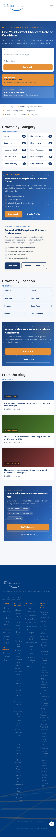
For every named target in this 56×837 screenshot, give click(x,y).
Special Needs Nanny (44, 660)
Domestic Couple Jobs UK (18, 723)
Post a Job (12, 265)
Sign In (6, 643)
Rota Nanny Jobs (18, 635)
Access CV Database (34, 265)
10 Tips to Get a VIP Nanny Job (44, 706)
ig (13, 597)
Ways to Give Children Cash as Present (44, 765)
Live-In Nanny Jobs (18, 625)
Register (6, 653)
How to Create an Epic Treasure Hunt (44, 739)
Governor (30, 666)
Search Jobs (28, 67)
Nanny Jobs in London (18, 616)
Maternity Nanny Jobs (18, 674)
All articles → (7, 379)
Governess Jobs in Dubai (18, 714)
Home (6, 608)
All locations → (8, 286)
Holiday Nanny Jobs (18, 653)
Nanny (31, 608)
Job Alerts (6, 656)
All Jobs (18, 610)
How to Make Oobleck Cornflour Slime (44, 780)
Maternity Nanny (31, 619)
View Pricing (28, 359)
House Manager (31, 626)
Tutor (31, 654)
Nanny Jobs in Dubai (18, 683)
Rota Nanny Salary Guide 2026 (44, 615)
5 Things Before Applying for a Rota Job (44, 684)
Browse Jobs (13, 214)
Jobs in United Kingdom (18, 797)
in (8, 597)
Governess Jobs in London (18, 704)
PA (31, 650)
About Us (6, 612)
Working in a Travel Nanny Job (44, 696)
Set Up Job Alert (28, 527)
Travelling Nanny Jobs (18, 644)
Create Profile (33, 214)
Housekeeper (31, 623)
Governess (31, 612)
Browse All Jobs (28, 534)
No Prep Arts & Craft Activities (44, 727)
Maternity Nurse (31, 615)
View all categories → (11, 132)
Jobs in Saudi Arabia (18, 769)
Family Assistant (31, 643)
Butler (31, 646)
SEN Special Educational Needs (30, 660)
